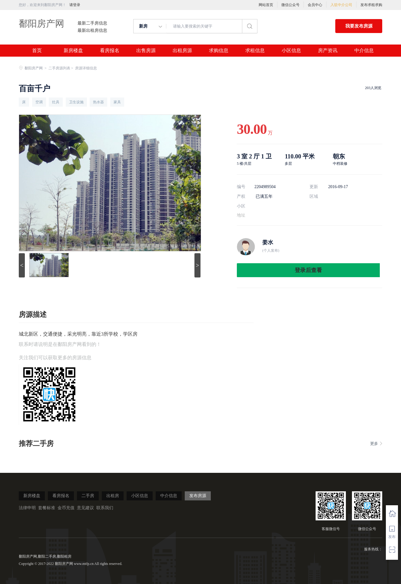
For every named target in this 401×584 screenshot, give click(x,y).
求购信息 (218, 51)
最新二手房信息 (92, 23)
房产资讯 (328, 51)
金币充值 (66, 508)
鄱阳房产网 (41, 23)
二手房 (87, 495)
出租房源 (182, 51)
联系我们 (104, 508)
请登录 (74, 5)
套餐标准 (46, 508)
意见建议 (85, 508)
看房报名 (109, 51)
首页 (37, 51)
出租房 (112, 495)
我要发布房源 (359, 26)
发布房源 (197, 495)
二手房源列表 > (61, 68)
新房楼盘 (73, 51)
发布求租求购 (371, 5)
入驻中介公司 (341, 5)
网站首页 (266, 5)
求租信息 (255, 51)
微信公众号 (290, 5)
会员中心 (315, 5)
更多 (376, 443)
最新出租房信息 (92, 30)
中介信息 (364, 51)
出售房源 (146, 51)
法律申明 (27, 508)
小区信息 (291, 51)
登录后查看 (308, 270)
